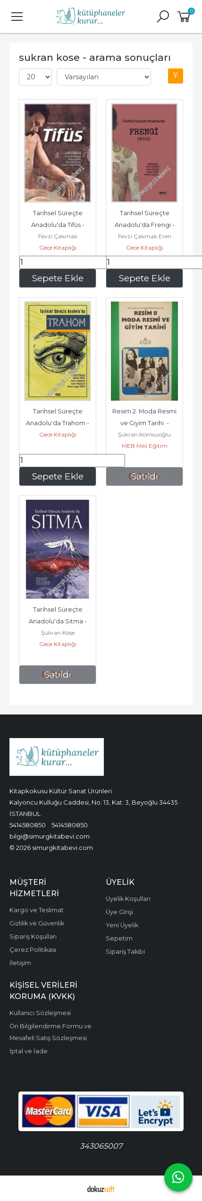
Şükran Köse (58, 632)
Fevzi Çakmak (57, 236)
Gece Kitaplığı (57, 247)
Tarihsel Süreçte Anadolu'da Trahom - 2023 (63, 423)
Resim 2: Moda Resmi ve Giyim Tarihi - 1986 (146, 423)
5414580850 (27, 825)
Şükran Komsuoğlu (144, 434)
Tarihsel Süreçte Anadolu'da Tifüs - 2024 (63, 225)
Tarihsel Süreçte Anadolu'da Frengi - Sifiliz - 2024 (145, 225)
